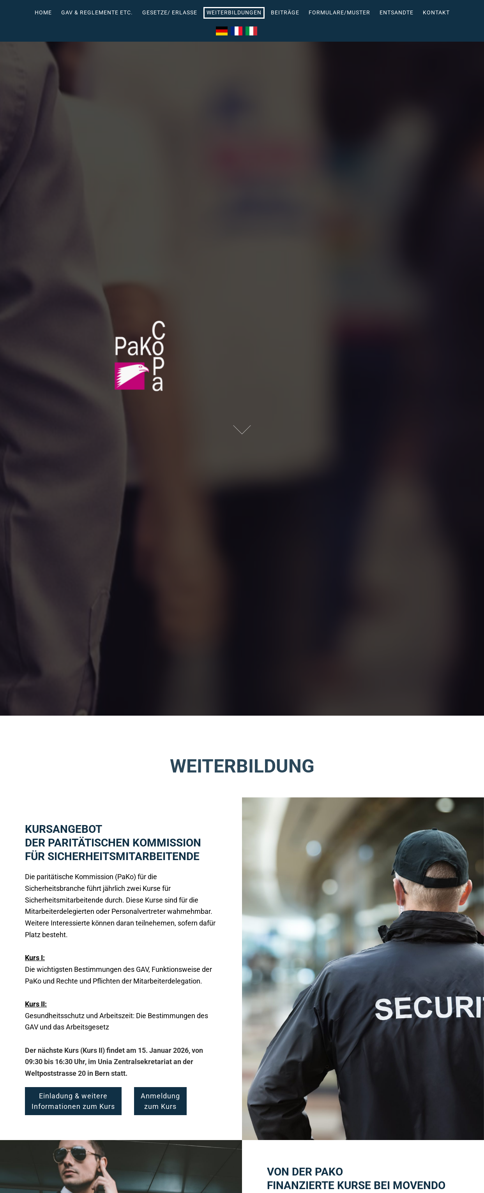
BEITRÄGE (285, 12)
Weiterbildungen (234, 12)
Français (236, 30)
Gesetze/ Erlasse (169, 12)
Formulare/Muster (339, 12)
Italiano (251, 30)
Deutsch (222, 30)
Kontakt (436, 12)
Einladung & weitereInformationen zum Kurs (73, 1101)
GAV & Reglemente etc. (97, 12)
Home (43, 12)
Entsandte (396, 12)
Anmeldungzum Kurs (160, 1101)
